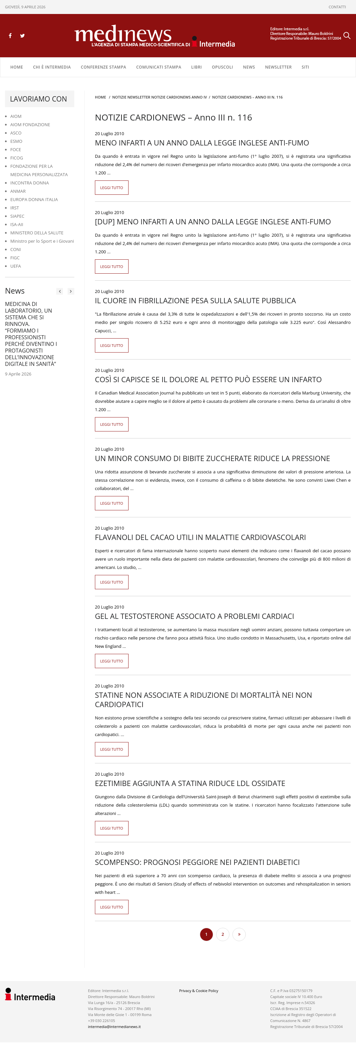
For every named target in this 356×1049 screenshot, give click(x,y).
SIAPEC (17, 216)
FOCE (15, 149)
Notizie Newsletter (131, 97)
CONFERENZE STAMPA (103, 67)
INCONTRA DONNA (29, 183)
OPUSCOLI (222, 67)
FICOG (16, 158)
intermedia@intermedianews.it (114, 1026)
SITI (305, 67)
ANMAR (18, 191)
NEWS (249, 67)
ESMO (16, 141)
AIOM (16, 116)
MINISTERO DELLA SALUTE (37, 233)
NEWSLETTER (278, 67)
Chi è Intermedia (52, 67)
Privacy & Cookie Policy (198, 990)
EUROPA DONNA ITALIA (34, 199)
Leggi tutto (111, 187)
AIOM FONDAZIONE (30, 125)
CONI (15, 249)
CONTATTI (337, 6)
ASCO (16, 133)
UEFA (15, 266)
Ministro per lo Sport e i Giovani (42, 241)
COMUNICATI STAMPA (158, 67)
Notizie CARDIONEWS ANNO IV (179, 97)
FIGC (15, 258)
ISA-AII (16, 224)
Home (16, 67)
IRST (14, 208)
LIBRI (196, 67)
